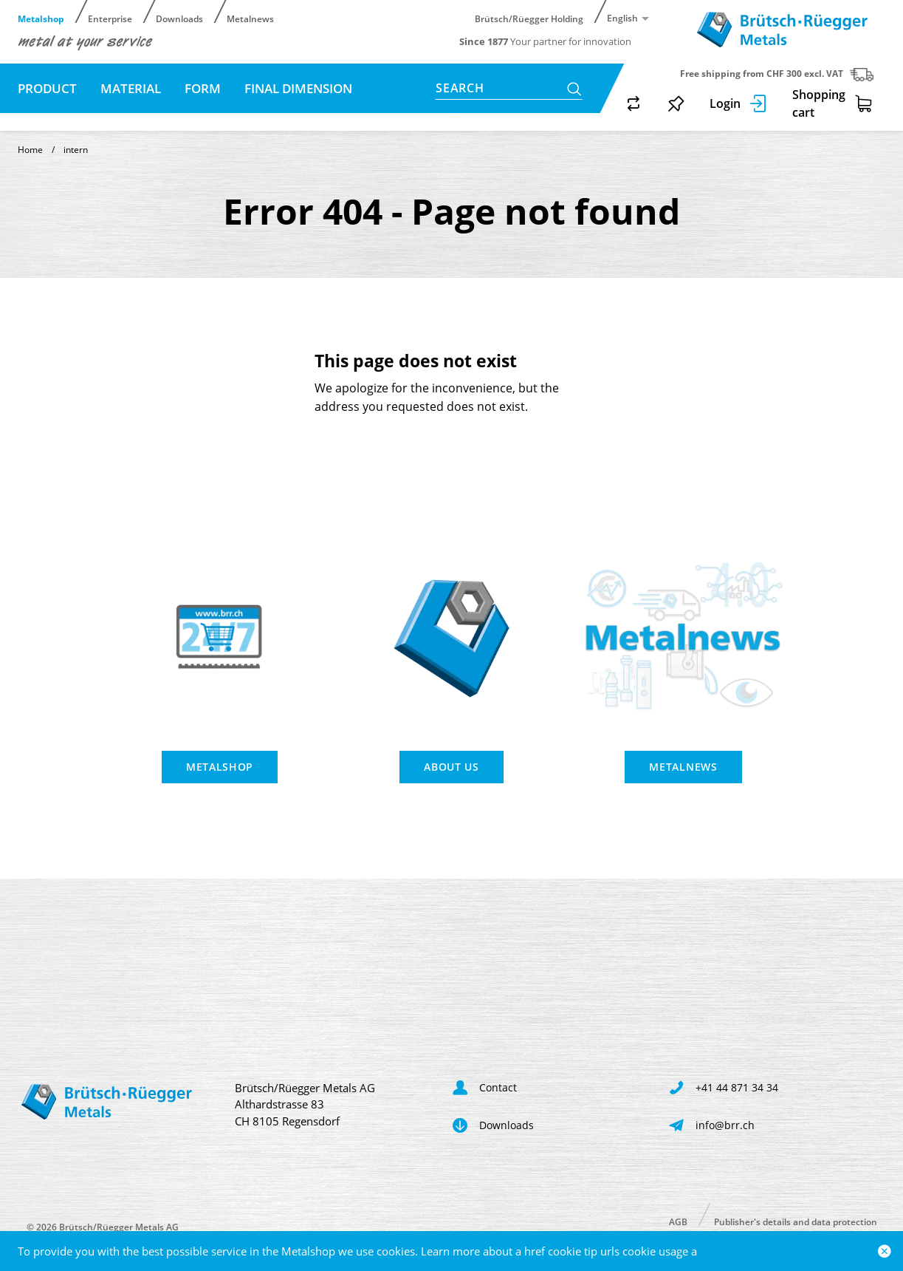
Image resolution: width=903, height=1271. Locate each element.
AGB (678, 1221)
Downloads (179, 18)
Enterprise (110, 18)
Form (203, 88)
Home (30, 149)
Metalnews (250, 18)
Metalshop (41, 18)
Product (47, 88)
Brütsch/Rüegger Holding (529, 18)
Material (130, 88)
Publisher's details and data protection (795, 1221)
